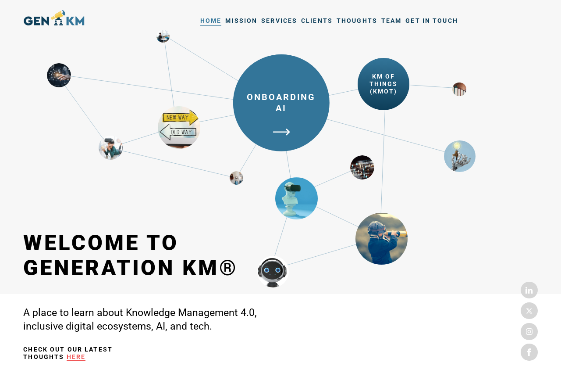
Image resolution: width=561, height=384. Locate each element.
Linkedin (529, 290)
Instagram (529, 331)
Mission (241, 20)
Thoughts (357, 20)
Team (391, 20)
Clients (317, 20)
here (76, 356)
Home (54, 19)
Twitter (529, 310)
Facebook (529, 352)
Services (279, 20)
